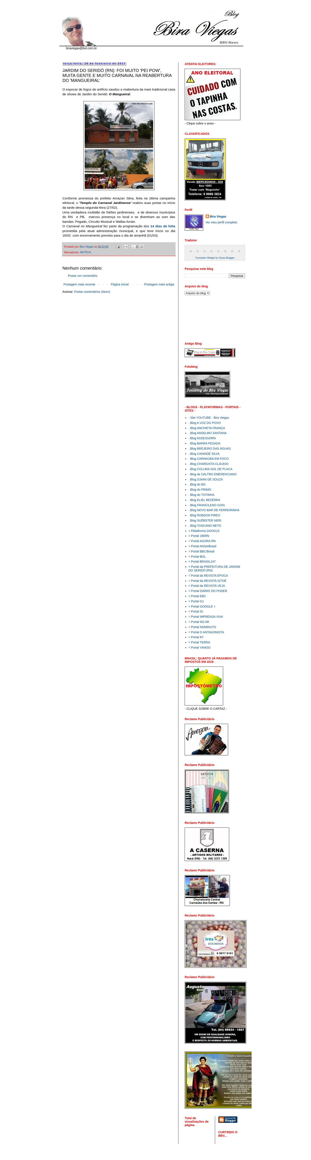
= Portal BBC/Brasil (201, 551)
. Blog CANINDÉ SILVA (204, 453)
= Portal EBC (197, 596)
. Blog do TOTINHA (201, 494)
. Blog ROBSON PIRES (204, 515)
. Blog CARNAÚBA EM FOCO (209, 458)
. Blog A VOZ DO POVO (205, 423)
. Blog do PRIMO (200, 489)
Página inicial (120, 284)
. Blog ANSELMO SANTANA (208, 433)
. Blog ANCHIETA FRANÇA (207, 428)
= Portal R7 (196, 637)
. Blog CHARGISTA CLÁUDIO (209, 464)
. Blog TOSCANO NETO (205, 525)
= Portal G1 (196, 601)
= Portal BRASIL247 (202, 561)
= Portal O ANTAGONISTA (206, 632)
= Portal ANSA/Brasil (202, 546)
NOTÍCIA (85, 252)
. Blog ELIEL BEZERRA (204, 500)
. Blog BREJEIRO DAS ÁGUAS (210, 448)
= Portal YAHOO (200, 647)
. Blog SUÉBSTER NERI (205, 520)
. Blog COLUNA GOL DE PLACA (210, 469)
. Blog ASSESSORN (202, 438)
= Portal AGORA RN (202, 541)
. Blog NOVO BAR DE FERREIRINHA (214, 510)
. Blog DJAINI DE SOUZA (206, 479)
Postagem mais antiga (159, 284)
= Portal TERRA (199, 642)
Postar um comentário (82, 275)
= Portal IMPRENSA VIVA (206, 616)
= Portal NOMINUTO (202, 627)
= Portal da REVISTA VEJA (207, 585)
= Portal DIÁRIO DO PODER (208, 591)
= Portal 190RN (199, 536)
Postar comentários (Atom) (92, 291)
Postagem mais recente (79, 284)
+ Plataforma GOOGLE (204, 531)
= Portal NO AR (199, 622)
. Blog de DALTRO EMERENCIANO (213, 474)
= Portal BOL (197, 556)
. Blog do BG (197, 484)
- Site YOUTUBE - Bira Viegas (209, 417)
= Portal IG (196, 611)
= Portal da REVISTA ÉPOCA (208, 575)
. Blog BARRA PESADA (205, 443)
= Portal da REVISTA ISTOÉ (208, 580)
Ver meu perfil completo (221, 222)
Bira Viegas (218, 216)
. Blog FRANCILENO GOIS (207, 505)
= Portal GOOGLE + (202, 606)
